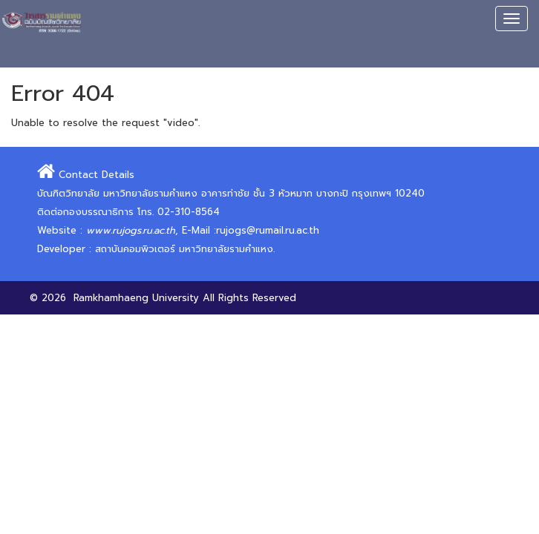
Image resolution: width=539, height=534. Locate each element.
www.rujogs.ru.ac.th (130, 230)
